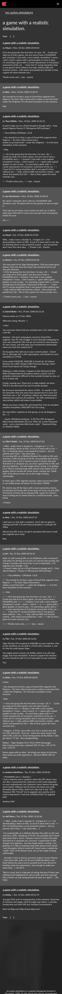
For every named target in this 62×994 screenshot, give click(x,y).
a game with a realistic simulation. (21, 43)
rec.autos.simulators (19, 12)
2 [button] (13, 36)
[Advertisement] (31, 953)
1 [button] (10, 36)
